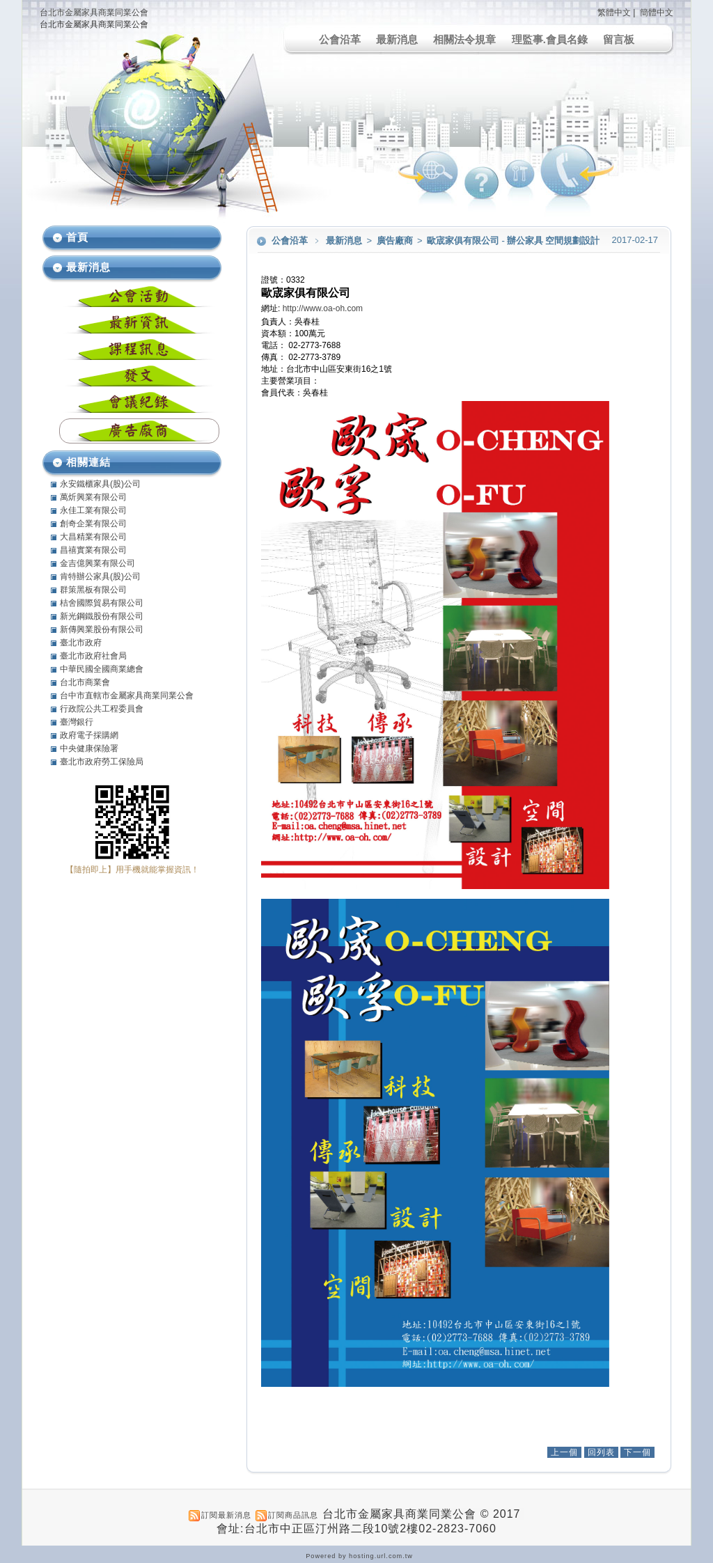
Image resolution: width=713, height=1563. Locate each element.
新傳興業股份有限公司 (101, 629)
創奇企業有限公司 (93, 523)
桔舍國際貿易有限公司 (101, 603)
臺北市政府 (81, 642)
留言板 (618, 39)
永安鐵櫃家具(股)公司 (100, 484)
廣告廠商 (396, 240)
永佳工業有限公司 (93, 510)
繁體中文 (614, 12)
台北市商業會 (85, 682)
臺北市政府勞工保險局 (101, 762)
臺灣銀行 (76, 722)
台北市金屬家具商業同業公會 (94, 12)
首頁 (77, 237)
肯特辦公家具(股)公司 (100, 576)
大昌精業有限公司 (93, 537)
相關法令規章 (464, 39)
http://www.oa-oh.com (323, 308)
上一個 (564, 1452)
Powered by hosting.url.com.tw (359, 1556)
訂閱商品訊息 (293, 1515)
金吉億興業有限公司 (97, 563)
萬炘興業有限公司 (93, 497)
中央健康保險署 (89, 748)
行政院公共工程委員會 (101, 709)
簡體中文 (656, 12)
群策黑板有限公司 (93, 590)
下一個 (637, 1452)
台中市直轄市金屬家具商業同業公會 (127, 695)
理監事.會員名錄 (550, 39)
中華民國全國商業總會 (101, 669)
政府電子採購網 (89, 735)
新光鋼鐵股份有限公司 (101, 616)
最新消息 (397, 39)
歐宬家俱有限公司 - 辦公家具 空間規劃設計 (513, 240)
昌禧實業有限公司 (93, 550)
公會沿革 (340, 39)
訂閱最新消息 (226, 1515)
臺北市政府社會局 (93, 656)
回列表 (601, 1452)
